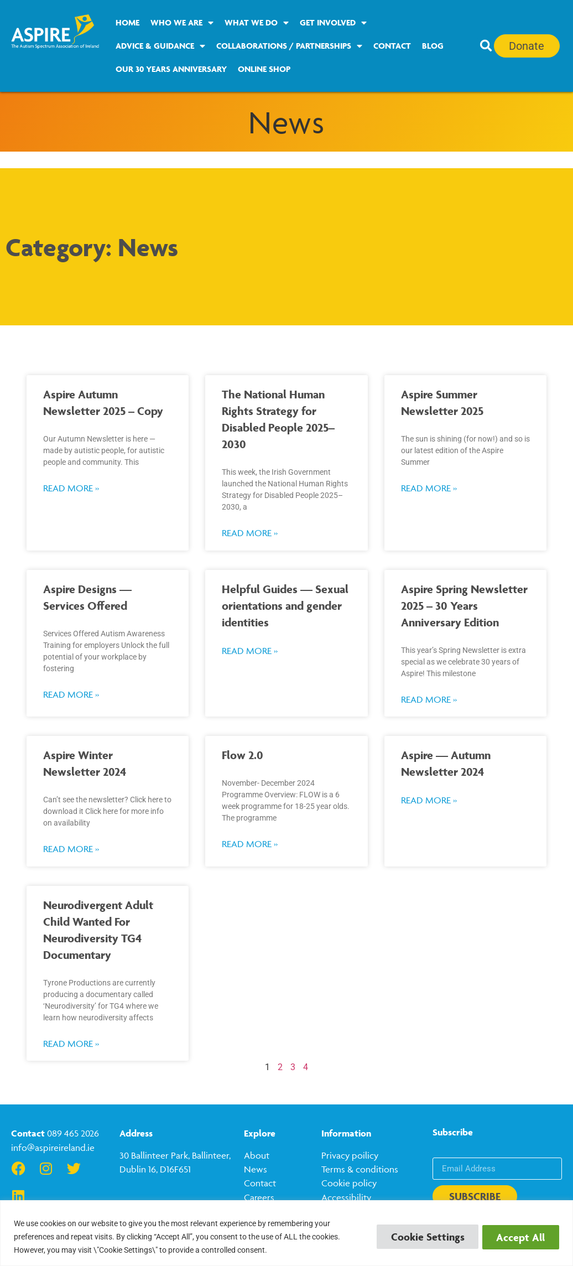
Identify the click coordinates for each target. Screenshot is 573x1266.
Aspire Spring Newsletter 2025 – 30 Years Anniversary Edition (464, 605)
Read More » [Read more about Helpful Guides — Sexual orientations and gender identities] (250, 650)
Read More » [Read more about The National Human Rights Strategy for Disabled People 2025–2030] (250, 532)
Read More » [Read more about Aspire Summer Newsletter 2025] (429, 488)
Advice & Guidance (160, 46)
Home (127, 22)
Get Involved (333, 23)
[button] (485, 46)
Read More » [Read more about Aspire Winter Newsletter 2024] (71, 848)
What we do (257, 23)
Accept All (518, 1236)
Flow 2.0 (242, 755)
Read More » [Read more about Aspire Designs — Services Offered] (71, 694)
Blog (433, 45)
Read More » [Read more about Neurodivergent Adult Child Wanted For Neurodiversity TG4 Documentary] (71, 1043)
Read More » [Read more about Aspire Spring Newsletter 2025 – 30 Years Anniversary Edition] (429, 699)
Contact (392, 45)
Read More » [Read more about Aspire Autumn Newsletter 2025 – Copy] (71, 488)
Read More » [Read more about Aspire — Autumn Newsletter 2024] (429, 800)
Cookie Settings (421, 1236)
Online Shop (264, 69)
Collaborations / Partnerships (289, 46)
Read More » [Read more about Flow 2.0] (250, 843)
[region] (286, 1233)
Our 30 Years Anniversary (171, 69)
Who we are (181, 23)
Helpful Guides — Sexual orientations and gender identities (285, 605)
